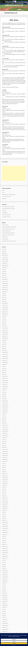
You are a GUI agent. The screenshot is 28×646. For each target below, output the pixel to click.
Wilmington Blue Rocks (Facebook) (9, 241)
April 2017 (4, 469)
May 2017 (4, 467)
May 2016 (4, 491)
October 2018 (4, 433)
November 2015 (5, 504)
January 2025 (4, 281)
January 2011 (4, 621)
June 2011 (4, 611)
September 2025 (5, 265)
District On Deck (5, 224)
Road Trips (4, 198)
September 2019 (5, 411)
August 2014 (4, 534)
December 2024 (5, 283)
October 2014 (4, 530)
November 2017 (5, 455)
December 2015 (5, 502)
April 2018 (4, 445)
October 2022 (4, 336)
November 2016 (5, 479)
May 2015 (4, 516)
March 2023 (4, 326)
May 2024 (4, 297)
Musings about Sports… (6, 230)
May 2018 (4, 443)
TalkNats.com (4, 237)
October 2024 (4, 287)
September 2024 (5, 289)
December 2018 (5, 429)
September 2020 (5, 386)
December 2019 (5, 404)
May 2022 (4, 346)
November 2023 (5, 309)
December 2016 (5, 477)
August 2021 (4, 364)
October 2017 (4, 457)
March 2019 (4, 423)
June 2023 (4, 319)
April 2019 (4, 421)
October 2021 (4, 360)
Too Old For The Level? (6, 196)
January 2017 (4, 475)
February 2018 (5, 449)
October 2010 (4, 627)
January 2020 (4, 402)
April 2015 (4, 518)
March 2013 (4, 568)
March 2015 (4, 520)
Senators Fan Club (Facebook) (8, 235)
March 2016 (4, 495)
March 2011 (4, 617)
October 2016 (4, 481)
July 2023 (4, 317)
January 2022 (4, 354)
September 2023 (5, 313)
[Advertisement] (14, 173)
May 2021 (4, 370)
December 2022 (5, 332)
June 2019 (4, 417)
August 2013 (4, 558)
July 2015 (4, 512)
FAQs (3, 192)
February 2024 (5, 303)
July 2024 (4, 293)
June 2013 (4, 562)
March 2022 (4, 350)
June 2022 (4, 344)
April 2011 (4, 615)
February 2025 (5, 279)
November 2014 (5, 528)
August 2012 (4, 582)
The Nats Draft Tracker (6, 214)
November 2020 (5, 382)
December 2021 (5, 356)
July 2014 (4, 536)
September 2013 (5, 556)
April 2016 (4, 493)
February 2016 (5, 497)
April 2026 (4, 251)
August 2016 (4, 485)
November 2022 (5, 334)
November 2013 (5, 552)
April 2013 (4, 566)
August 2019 (4, 412)
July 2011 (4, 609)
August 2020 (4, 388)
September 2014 (5, 532)
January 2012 (4, 597)
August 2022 (4, 340)
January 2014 (4, 548)
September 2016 (5, 483)
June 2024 (4, 295)
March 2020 (4, 398)
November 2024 (5, 285)
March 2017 (4, 471)
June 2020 (4, 392)
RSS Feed (4, 210)
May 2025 (4, 273)
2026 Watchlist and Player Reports (8, 194)
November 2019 (5, 406)
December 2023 (5, 307)
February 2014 (5, 546)
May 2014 (4, 540)
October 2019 (4, 408)
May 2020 (4, 394)
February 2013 (5, 570)
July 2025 (4, 269)
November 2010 (5, 625)
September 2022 (5, 338)
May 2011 (4, 613)
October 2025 (4, 263)
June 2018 (4, 441)
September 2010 (5, 629)
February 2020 (5, 400)
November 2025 (5, 261)
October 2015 (4, 506)
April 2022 (4, 348)
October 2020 (4, 384)
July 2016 (4, 487)
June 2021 (4, 368)
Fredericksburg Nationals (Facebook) (9, 226)
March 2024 (4, 301)
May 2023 (4, 321)
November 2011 (5, 601)
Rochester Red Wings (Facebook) (8, 232)
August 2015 (4, 510)
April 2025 (4, 275)
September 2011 (5, 605)
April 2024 (4, 299)
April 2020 (4, 396)
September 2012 (5, 580)
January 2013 (4, 572)
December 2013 (5, 550)
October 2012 (4, 578)
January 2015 (4, 524)
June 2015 (4, 514)
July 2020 (4, 390)
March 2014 (4, 544)
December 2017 (5, 453)
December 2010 (5, 623)
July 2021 (4, 366)
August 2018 (4, 437)
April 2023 (4, 323)
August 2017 (4, 461)
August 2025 (4, 267)
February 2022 (5, 352)
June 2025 (4, 271)
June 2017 (4, 465)
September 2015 (5, 508)
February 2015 (5, 522)
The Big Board (5, 212)
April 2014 (4, 542)
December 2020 (5, 380)
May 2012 (4, 589)
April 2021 (4, 372)
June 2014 (4, 538)
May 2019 (4, 419)
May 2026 (4, 249)
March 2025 (4, 277)
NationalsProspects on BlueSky (8, 206)
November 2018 (5, 431)
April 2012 (4, 591)
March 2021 (4, 374)
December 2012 (5, 574)
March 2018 (4, 447)
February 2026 (5, 255)
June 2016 (4, 489)
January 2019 (4, 427)
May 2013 (4, 564)
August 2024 (4, 291)
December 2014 (5, 526)
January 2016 (4, 500)
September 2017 (5, 459)
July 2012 (4, 585)
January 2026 (4, 257)
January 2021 (4, 378)
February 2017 (5, 473)
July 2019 (4, 415)
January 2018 (4, 451)
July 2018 (4, 439)
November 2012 (5, 576)
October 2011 (4, 603)
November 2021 (5, 358)
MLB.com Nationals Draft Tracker (8, 228)
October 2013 (4, 554)
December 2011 (5, 599)
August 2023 (4, 315)
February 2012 (5, 595)
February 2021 (5, 376)
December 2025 (5, 259)
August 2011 (4, 607)
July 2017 (4, 463)
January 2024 (4, 305)
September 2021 (5, 362)
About (3, 190)
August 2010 (4, 631)
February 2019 (5, 425)
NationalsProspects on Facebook (8, 208)
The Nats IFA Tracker (6, 216)
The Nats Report (5, 239)
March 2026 (4, 253)
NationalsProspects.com (14, 5)
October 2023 (4, 311)
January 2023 (4, 330)
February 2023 (5, 328)
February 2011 (5, 619)
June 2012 (4, 587)
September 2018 (5, 435)
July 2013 (4, 560)
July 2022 (4, 342)
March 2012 (4, 593)
